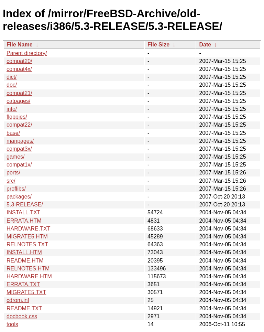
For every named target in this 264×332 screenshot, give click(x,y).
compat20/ (19, 61)
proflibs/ (16, 189)
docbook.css (22, 316)
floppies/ (17, 117)
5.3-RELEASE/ (25, 204)
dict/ (11, 77)
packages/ (19, 197)
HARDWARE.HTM (29, 276)
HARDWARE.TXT (28, 229)
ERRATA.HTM (24, 221)
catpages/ (18, 101)
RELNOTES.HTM (28, 268)
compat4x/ (19, 69)
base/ (13, 133)
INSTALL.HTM (24, 252)
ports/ (13, 172)
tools (12, 324)
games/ (15, 157)
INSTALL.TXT (23, 212)
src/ (11, 181)
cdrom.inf (18, 300)
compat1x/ (19, 165)
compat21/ (19, 93)
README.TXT (24, 308)
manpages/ (20, 141)
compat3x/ (19, 149)
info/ (12, 109)
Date (205, 44)
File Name (20, 44)
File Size (158, 44)
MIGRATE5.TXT (26, 292)
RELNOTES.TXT (27, 244)
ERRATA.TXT (23, 284)
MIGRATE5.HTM (27, 236)
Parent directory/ (27, 53)
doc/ (12, 85)
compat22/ (19, 125)
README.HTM (25, 261)
